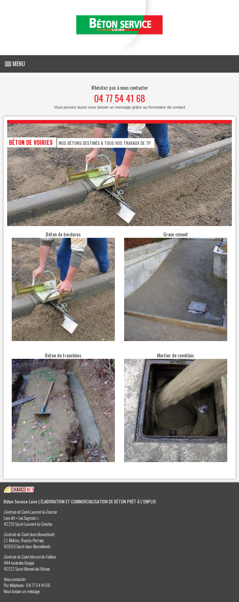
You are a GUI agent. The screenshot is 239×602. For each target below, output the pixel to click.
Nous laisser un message (22, 591)
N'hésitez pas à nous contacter (119, 96)
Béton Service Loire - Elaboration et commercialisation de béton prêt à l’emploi (119, 27)
